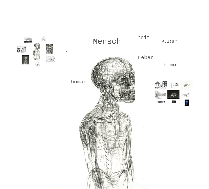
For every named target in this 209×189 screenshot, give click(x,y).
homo (169, 65)
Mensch (107, 41)
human (78, 82)
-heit (142, 38)
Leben (146, 58)
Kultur (169, 41)
